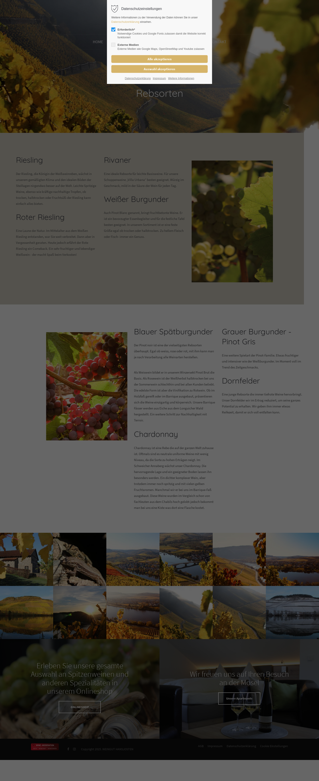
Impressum (159, 78)
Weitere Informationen (181, 78)
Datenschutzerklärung (125, 21)
